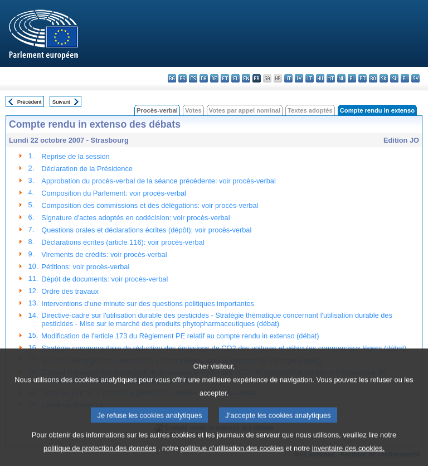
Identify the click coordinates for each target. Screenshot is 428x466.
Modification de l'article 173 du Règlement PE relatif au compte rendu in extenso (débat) (180, 336)
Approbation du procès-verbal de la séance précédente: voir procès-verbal (158, 181)
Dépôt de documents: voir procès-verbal (104, 279)
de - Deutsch (214, 78)
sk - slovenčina (384, 78)
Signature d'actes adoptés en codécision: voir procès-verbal (135, 217)
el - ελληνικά (235, 78)
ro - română (373, 78)
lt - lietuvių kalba (309, 78)
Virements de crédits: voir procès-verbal (104, 254)
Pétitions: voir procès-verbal (85, 267)
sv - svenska (415, 78)
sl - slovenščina (394, 78)
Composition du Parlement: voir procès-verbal (113, 193)
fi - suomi (405, 78)
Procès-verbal (157, 110)
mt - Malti (331, 78)
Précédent (29, 102)
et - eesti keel (225, 78)
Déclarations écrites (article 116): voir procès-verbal (122, 242)
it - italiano (288, 78)
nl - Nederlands (341, 78)
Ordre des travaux (69, 291)
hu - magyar (320, 78)
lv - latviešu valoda (299, 78)
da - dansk (204, 78)
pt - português (362, 78)
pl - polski (352, 78)
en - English (246, 78)
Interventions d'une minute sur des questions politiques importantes (147, 303)
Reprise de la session (75, 156)
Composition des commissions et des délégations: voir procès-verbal (149, 205)
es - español (182, 78)
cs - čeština (193, 78)
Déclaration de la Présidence (87, 168)
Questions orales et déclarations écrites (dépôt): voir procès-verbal (146, 230)
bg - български (172, 78)
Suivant (61, 102)
